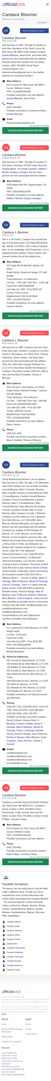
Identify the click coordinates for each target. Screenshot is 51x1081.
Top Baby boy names (10, 1066)
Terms (27, 1024)
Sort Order (42, 22)
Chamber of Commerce (11, 1041)
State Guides (7, 1037)
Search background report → (34, 31)
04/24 (9, 1058)
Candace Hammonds (13, 948)
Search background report (25, 130)
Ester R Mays (13, 854)
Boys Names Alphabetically (13, 1075)
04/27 (9, 1055)
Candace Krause (11, 961)
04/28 (4, 1055)
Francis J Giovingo (11, 585)
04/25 (4, 1058)
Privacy (28, 1029)
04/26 (14, 1055)
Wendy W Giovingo (38, 581)
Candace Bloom (11, 922)
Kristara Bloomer (10, 55)
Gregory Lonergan (19, 172)
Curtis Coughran (25, 598)
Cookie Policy (31, 1034)
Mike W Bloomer (20, 581)
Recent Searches (9, 1053)
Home (4, 1024)
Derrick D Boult (40, 568)
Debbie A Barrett (14, 198)
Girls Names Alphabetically (13, 1069)
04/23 (14, 1058)
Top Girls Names (9, 1072)
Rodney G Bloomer (37, 595)
